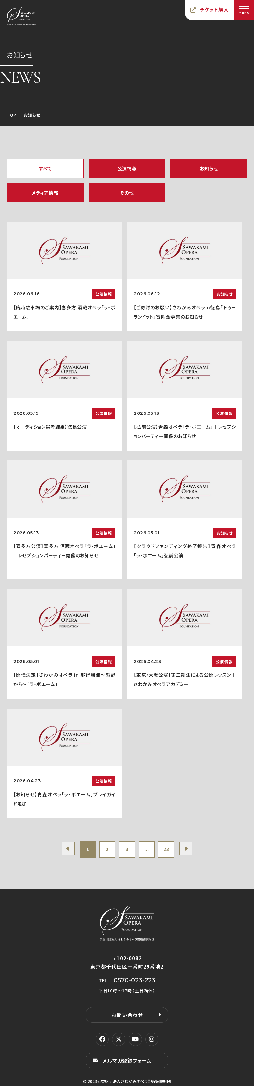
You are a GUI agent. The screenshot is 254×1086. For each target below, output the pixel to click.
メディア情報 (45, 192)
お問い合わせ (127, 1014)
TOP (11, 115)
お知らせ (209, 168)
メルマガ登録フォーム (127, 1060)
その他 (127, 192)
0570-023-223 (134, 980)
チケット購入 (214, 9)
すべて (45, 168)
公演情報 (127, 168)
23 (166, 849)
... (147, 849)
